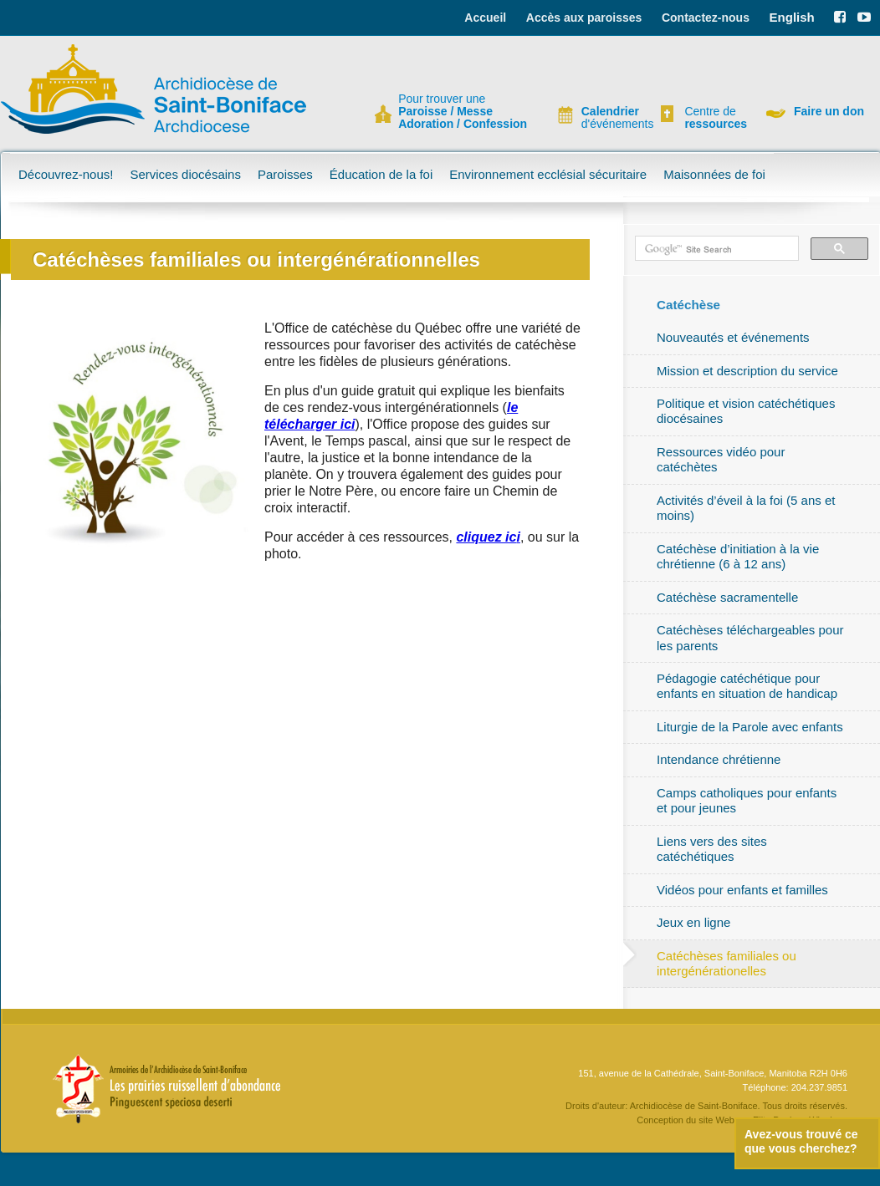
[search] (715, 249)
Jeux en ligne (693, 922)
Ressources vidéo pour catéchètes (721, 459)
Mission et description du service (747, 371)
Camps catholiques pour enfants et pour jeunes (747, 800)
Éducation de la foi (381, 174)
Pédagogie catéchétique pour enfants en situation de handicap (747, 685)
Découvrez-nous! (65, 174)
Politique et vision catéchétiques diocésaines (746, 410)
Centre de (713, 117)
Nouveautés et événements (733, 337)
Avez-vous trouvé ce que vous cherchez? (801, 1141)
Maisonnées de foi (714, 174)
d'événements (610, 117)
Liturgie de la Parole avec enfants (750, 727)
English (792, 17)
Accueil (485, 17)
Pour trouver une (462, 111)
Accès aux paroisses (584, 17)
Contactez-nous (706, 17)
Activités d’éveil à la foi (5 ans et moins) (746, 507)
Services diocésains (185, 174)
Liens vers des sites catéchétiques (712, 848)
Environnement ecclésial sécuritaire (548, 174)
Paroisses (285, 174)
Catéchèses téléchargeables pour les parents (750, 637)
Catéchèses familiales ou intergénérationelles (726, 963)
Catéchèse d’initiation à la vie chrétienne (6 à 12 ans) (738, 556)
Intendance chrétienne (718, 759)
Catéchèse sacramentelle (727, 597)
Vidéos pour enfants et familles (742, 890)
